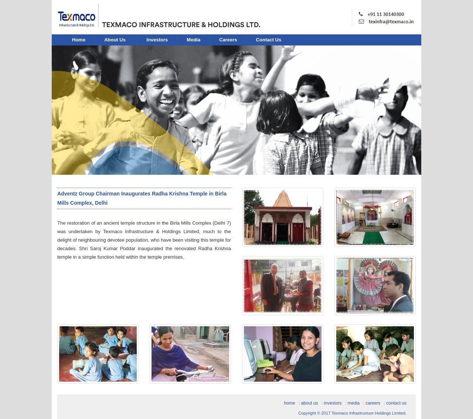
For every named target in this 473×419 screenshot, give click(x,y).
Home (78, 39)
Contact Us (269, 39)
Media (193, 39)
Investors (157, 39)
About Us (115, 39)
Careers (228, 39)
